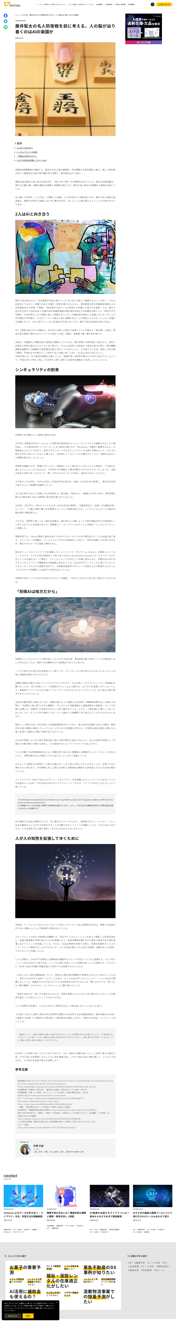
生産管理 (134, 1266)
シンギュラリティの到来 (27, 152)
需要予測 (140, 1262)
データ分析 (148, 1266)
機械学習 (134, 1270)
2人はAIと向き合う (24, 148)
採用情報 (131, 4)
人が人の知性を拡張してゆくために (31, 160)
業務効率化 (163, 1266)
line (6, 27)
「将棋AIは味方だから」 (27, 156)
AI (131, 1262)
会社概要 (99, 4)
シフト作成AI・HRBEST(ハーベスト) (81, 4)
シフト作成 (154, 1262)
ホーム (17, 15)
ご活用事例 (109, 4)
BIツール (160, 1270)
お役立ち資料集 (120, 4)
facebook (6, 16)
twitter (6, 21)
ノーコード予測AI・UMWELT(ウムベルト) (51, 4)
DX (165, 1262)
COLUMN (25, 15)
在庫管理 (147, 1270)
